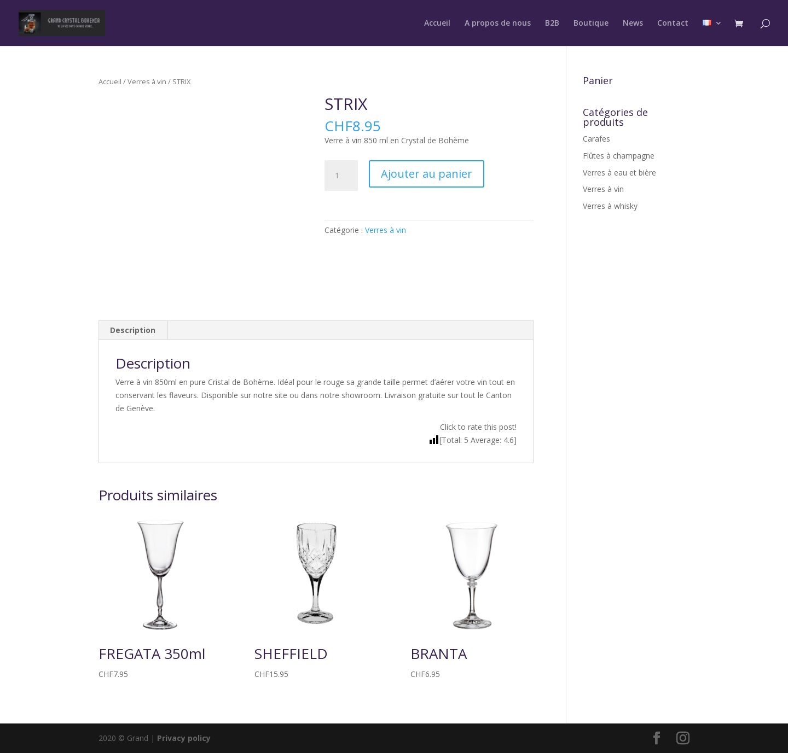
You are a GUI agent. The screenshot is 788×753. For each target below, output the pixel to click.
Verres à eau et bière (619, 172)
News (633, 23)
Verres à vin (147, 81)
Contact (672, 23)
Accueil (437, 23)
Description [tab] (132, 330)
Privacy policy (184, 738)
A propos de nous (498, 23)
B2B (552, 23)
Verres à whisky (610, 206)
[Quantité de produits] (341, 175)
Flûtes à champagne (618, 155)
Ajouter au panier (426, 173)
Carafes (596, 138)
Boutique (591, 23)
